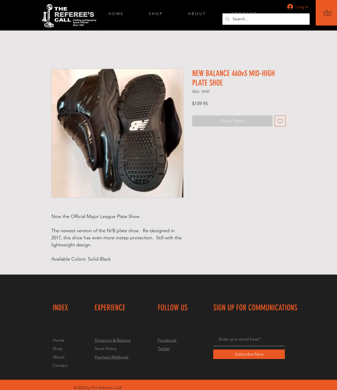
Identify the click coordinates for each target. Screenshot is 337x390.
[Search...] (265, 19)
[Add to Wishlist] (280, 120)
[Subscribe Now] (249, 354)
